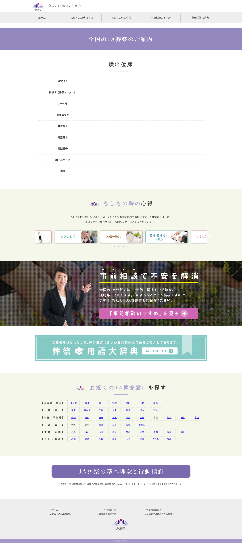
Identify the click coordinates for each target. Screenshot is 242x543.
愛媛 (169, 432)
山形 (142, 403)
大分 (128, 439)
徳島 (142, 432)
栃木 (142, 410)
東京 (73, 410)
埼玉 (114, 410)
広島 (73, 432)
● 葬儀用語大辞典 (153, 510)
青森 (87, 403)
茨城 (155, 410)
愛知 (73, 417)
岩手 (101, 403)
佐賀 (101, 439)
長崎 (87, 439)
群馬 (128, 410)
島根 (128, 432)
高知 (155, 432)
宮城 (114, 403)
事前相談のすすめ (161, 17)
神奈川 (87, 410)
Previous (32, 236)
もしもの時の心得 (121, 17)
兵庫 (101, 425)
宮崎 (142, 439)
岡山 (87, 432)
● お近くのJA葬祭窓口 (60, 514)
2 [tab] (118, 246)
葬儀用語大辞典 (200, 17)
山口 (101, 432)
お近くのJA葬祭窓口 (82, 17)
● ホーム (54, 510)
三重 (114, 417)
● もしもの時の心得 (106, 510)
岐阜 (101, 417)
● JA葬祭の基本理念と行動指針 (160, 514)
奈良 (114, 425)
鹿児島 (155, 439)
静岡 (87, 417)
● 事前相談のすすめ (106, 514)
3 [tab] (123, 246)
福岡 (73, 439)
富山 (197, 417)
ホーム (42, 17)
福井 (169, 417)
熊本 (114, 439)
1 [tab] (114, 246)
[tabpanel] (121, 236)
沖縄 (169, 439)
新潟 (128, 417)
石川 (183, 417)
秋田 (128, 403)
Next (209, 236)
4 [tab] (127, 246)
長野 (142, 417)
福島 (155, 403)
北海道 (73, 403)
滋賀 (128, 425)
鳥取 (114, 432)
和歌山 (142, 425)
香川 (183, 432)
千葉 (101, 410)
